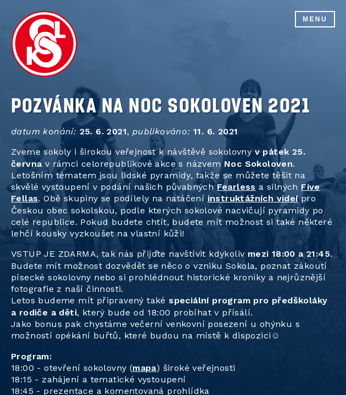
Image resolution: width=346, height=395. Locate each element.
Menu (315, 19)
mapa (144, 368)
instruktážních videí (253, 198)
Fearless (236, 187)
